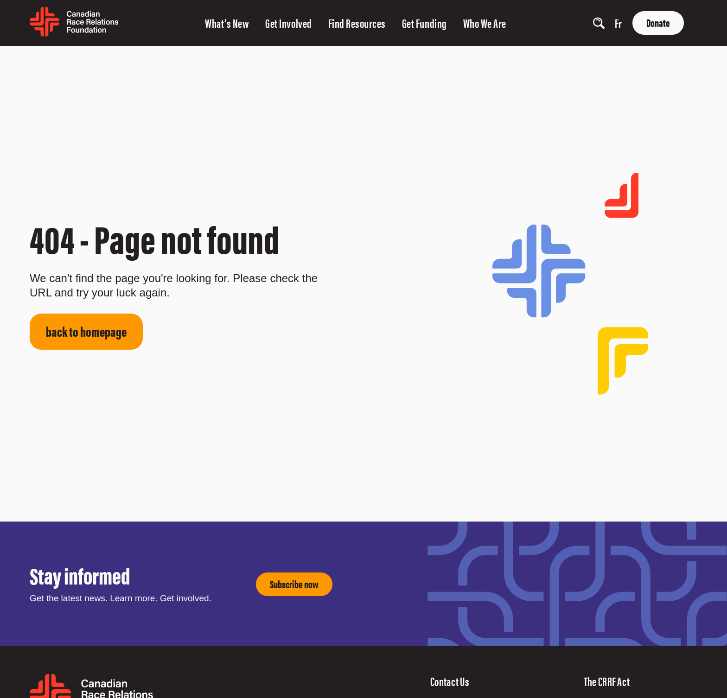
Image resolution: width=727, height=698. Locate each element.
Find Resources (357, 23)
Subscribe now (294, 583)
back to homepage (86, 331)
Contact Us (449, 681)
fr (618, 23)
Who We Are (484, 23)
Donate (658, 22)
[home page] (74, 33)
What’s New (227, 23)
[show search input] (599, 23)
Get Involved (288, 23)
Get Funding (424, 23)
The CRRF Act (607, 681)
